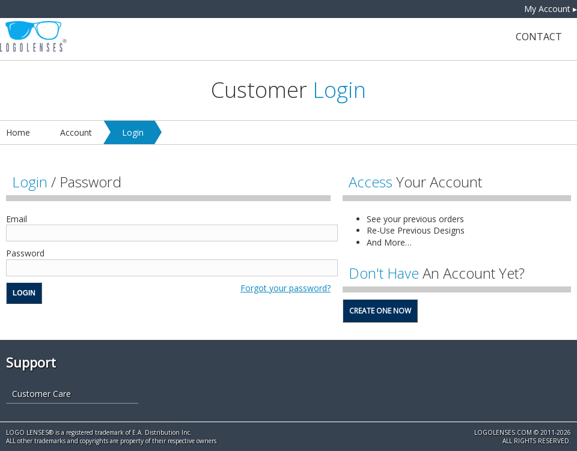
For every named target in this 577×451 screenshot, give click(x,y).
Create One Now (380, 311)
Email (16, 219)
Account (76, 132)
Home (18, 132)
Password (25, 253)
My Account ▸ (550, 8)
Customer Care (41, 393)
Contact (539, 36)
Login (133, 132)
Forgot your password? (285, 288)
